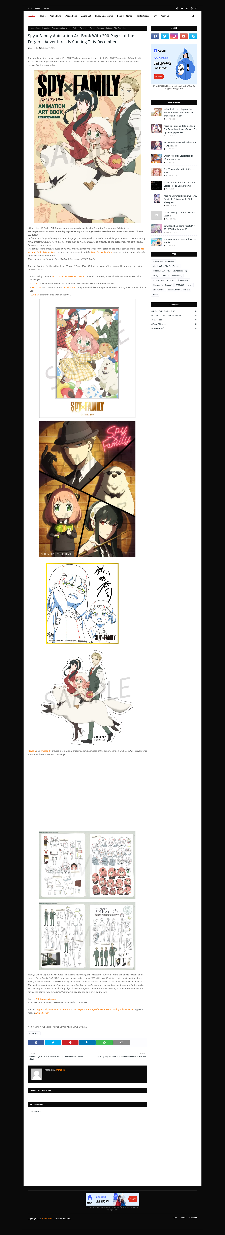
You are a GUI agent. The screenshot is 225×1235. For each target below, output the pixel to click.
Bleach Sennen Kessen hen (179, 290)
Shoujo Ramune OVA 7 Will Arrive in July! (180, 241)
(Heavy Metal (183, 280)
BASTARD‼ (180, 285)
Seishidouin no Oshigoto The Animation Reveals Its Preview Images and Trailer (178, 112)
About (37, 8)
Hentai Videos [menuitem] (143, 16)
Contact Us (193, 1218)
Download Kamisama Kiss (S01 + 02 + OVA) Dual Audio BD (179, 228)
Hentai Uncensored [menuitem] (104, 16)
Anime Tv (34, 48)
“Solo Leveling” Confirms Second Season (179, 214)
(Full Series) (177, 276)
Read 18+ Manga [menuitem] (124, 16)
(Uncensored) (174, 328)
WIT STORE (36, 287)
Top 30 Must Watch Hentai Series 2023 (179, 171)
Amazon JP (46, 751)
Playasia (32, 751)
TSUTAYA (35, 283)
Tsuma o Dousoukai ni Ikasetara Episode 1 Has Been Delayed (179, 184)
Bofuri (155, 295)
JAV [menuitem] (155, 16)
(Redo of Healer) (174, 324)
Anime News (41, 28)
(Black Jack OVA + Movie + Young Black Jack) (170, 271)
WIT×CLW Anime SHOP (68, 276)
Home (30, 8)
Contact (46, 8)
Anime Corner (42, 1013)
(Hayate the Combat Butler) (163, 280)
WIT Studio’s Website (46, 999)
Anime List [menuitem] (86, 16)
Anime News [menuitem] (55, 16)
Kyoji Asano (69, 287)
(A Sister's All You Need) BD (163, 261)
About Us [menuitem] (165, 16)
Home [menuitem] (43, 16)
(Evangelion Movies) (160, 276)
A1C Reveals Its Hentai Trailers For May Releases (180, 144)
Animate (35, 294)
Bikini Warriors (158, 290)
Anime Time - (48, 1218)
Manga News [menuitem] (71, 16)
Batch (190, 285)
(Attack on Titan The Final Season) (166, 266)
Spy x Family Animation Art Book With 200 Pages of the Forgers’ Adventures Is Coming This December (85, 1009)
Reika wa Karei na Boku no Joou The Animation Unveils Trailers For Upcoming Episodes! (180, 129)
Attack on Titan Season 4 (162, 285)
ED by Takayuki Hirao (101, 252)
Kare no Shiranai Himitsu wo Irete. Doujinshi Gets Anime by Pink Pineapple (180, 199)
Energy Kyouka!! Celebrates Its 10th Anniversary (178, 157)
